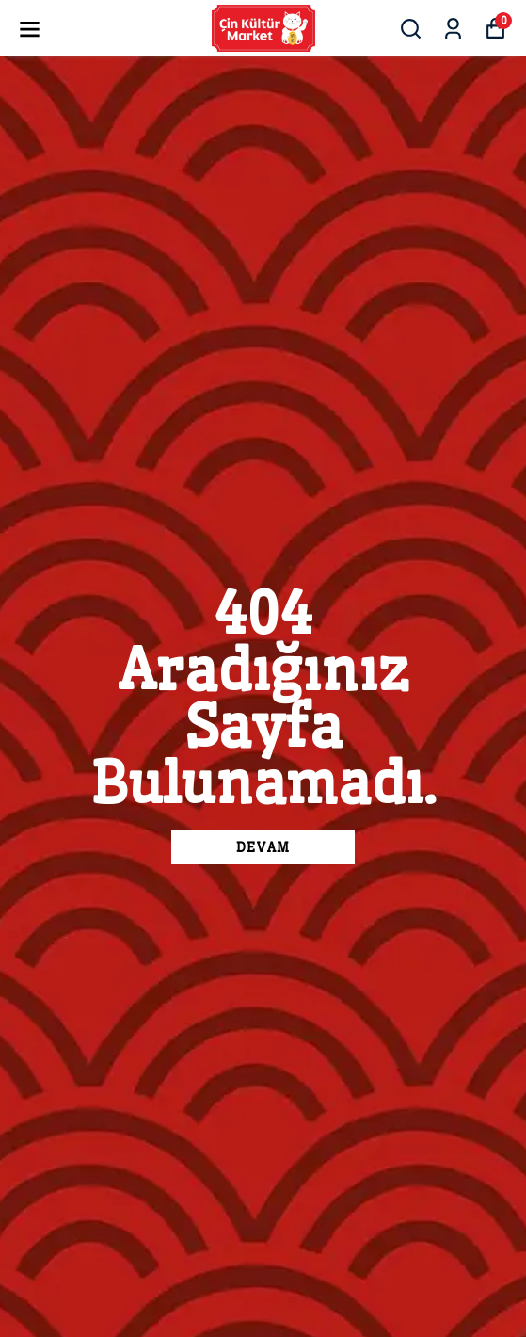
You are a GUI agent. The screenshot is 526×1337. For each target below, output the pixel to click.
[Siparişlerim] (453, 28)
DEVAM (263, 847)
